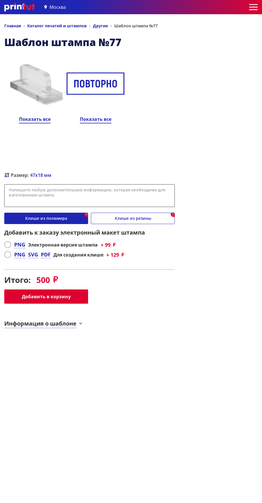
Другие (100, 25)
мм (40, 175)
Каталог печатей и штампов (57, 25)
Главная (12, 25)
